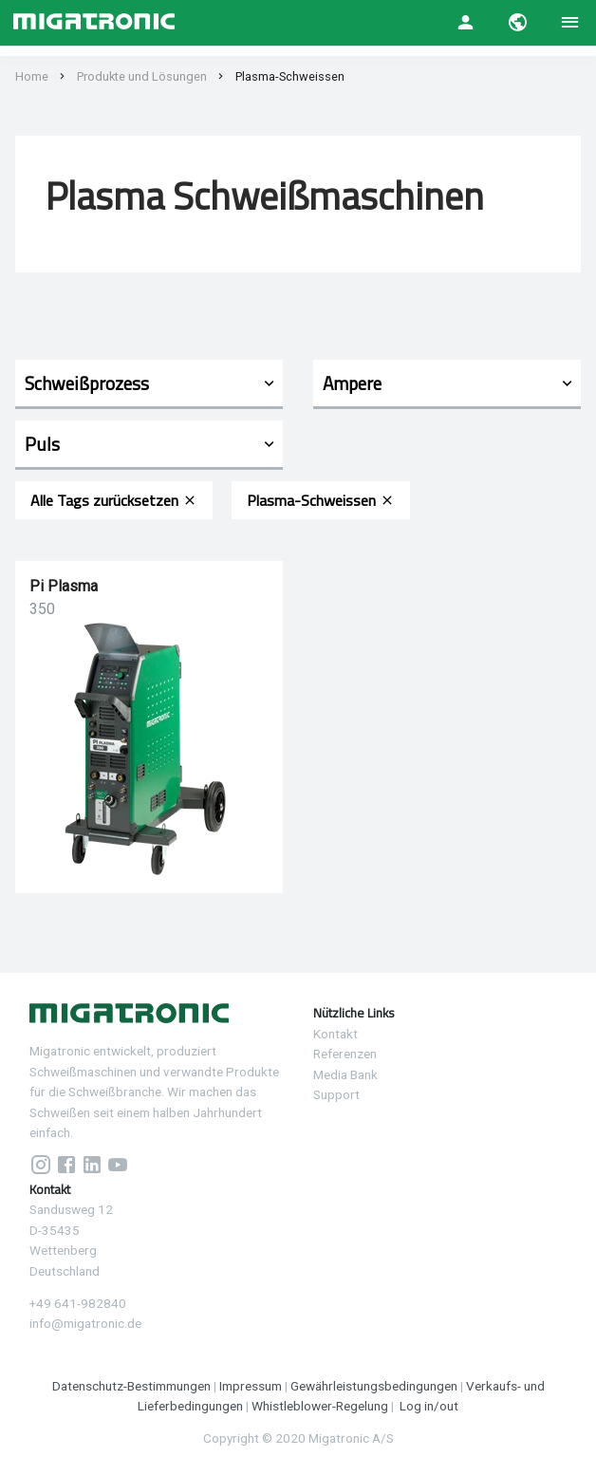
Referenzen (345, 1053)
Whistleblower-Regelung (319, 1405)
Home (31, 76)
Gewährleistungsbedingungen (373, 1385)
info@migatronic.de (85, 1323)
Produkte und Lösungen (142, 76)
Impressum (250, 1385)
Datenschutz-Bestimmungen (131, 1385)
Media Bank (345, 1074)
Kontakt (335, 1033)
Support (336, 1094)
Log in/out (429, 1405)
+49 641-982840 (77, 1303)
